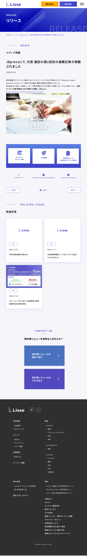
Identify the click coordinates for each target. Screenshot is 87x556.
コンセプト (51, 457)
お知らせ (17, 438)
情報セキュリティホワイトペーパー (58, 534)
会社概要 (17, 424)
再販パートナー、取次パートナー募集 (59, 516)
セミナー (48, 503)
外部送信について (52, 523)
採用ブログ (18, 455)
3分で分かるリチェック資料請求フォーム (59, 490)
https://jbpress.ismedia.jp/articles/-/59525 (25, 92)
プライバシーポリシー (53, 520)
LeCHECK (49, 424)
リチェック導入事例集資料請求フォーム (59, 493)
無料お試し (50, 4)
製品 (46, 419)
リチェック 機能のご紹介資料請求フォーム (59, 485)
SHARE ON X (18, 175)
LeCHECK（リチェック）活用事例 (25, 485)
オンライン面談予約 (52, 506)
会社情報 (16, 419)
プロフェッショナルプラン (56, 431)
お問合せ (48, 499)
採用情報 (16, 451)
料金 (49, 435)
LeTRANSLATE (52, 444)
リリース (15, 35)
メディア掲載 (18, 445)
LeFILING (49, 453)
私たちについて (19, 428)
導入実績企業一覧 (20, 488)
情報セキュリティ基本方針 (55, 530)
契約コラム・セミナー (21, 494)
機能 (49, 428)
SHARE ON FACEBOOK (68, 175)
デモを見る (49, 513)
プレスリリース (19, 442)
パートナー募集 (19, 461)
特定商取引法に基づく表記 (55, 527)
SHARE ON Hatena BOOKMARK (43, 175)
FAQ (49, 467)
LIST (43, 189)
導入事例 (16, 480)
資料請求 (68, 4)
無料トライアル (50, 509)
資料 (49, 438)
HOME (8, 35)
